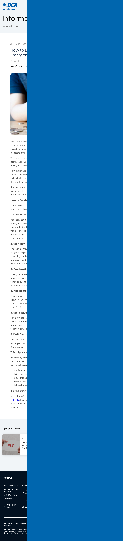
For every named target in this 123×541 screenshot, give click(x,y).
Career (79, 6)
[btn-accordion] (12, 485)
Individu (14, 399)
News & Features (13, 26)
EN (109, 6)
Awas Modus (53, 26)
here (40, 534)
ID (104, 6)
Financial (14, 61)
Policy (99, 523)
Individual (38, 6)
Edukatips (34, 26)
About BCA (66, 6)
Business (52, 6)
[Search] (88, 6)
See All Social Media (48, 504)
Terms (106, 523)
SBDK (92, 523)
